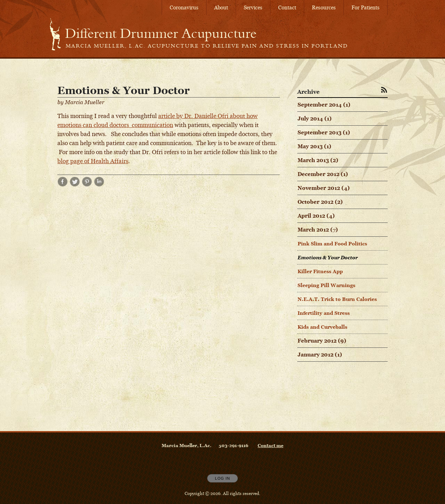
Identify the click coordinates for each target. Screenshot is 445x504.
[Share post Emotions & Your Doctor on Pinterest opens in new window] (87, 184)
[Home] (161, 33)
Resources (324, 7)
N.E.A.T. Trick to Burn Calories (337, 299)
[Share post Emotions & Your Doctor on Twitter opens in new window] (75, 184)
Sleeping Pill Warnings (326, 285)
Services (253, 7)
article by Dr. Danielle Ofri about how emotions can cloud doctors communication (157, 120)
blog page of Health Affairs (92, 161)
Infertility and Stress (324, 313)
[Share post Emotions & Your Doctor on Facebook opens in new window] (62, 184)
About (221, 7)
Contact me (270, 445)
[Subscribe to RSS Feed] (384, 89)
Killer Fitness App (320, 271)
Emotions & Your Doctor (328, 257)
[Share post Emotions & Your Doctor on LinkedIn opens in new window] (99, 184)
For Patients (365, 7)
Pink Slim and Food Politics (332, 243)
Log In (222, 478)
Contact (287, 7)
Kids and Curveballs (322, 327)
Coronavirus (184, 7)
